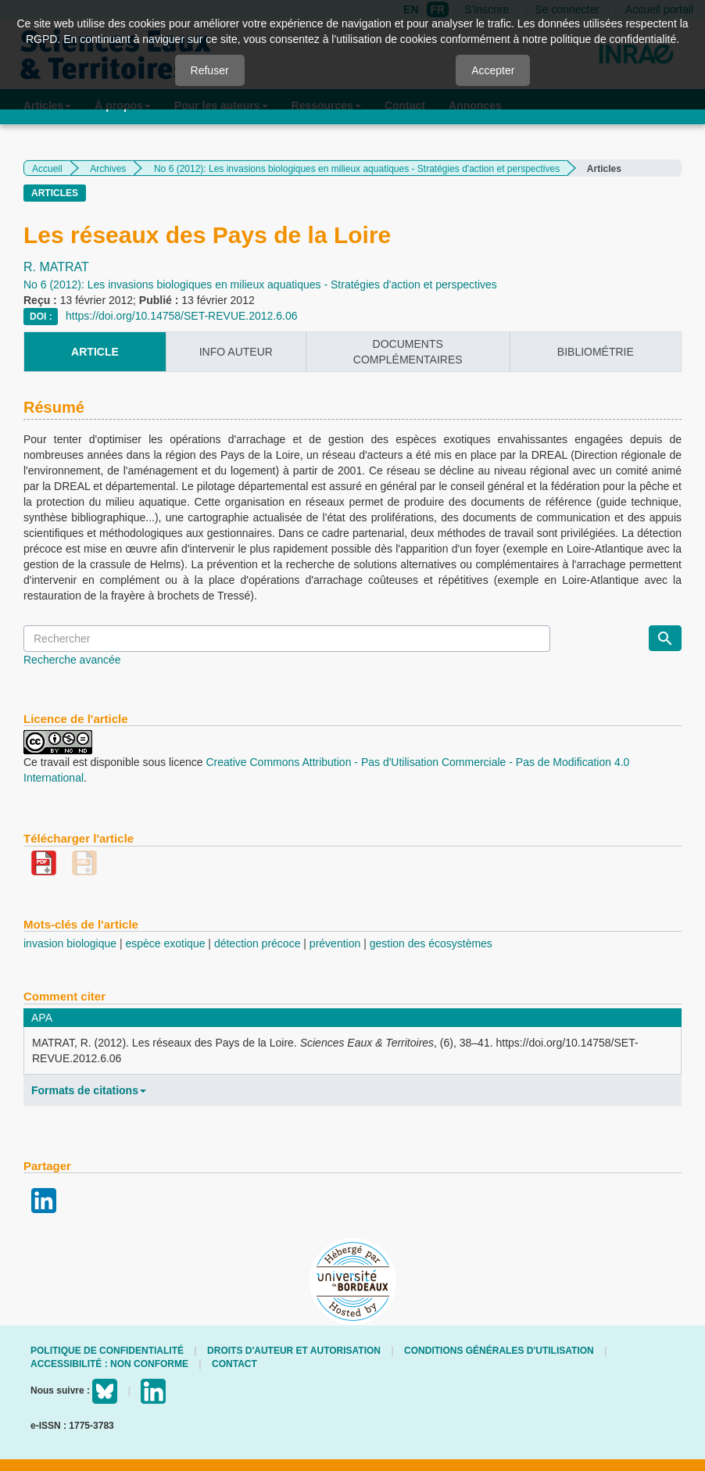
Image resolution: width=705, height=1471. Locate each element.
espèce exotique (166, 943)
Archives (108, 168)
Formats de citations (88, 1090)
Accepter (492, 70)
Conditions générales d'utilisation (499, 1350)
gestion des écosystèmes (431, 943)
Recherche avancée (72, 659)
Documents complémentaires (408, 352)
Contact (234, 1363)
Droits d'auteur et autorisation (294, 1350)
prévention (335, 943)
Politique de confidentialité (107, 1350)
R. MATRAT (56, 267)
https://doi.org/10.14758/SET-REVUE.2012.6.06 (182, 316)
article (95, 351)
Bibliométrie (595, 351)
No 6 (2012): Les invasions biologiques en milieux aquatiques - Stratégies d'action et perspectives (357, 168)
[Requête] (286, 638)
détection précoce (257, 943)
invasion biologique (69, 943)
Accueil (47, 168)
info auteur (236, 351)
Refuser (210, 70)
